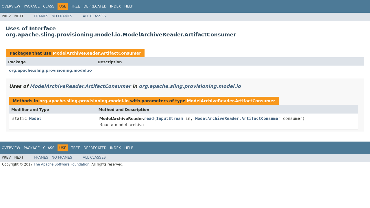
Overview (11, 6)
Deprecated (95, 6)
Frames (41, 16)
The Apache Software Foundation (61, 164)
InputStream (169, 118)
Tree (75, 6)
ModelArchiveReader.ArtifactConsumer (97, 53)
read (149, 118)
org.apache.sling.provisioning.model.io (50, 70)
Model (35, 118)
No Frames (62, 16)
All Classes (94, 16)
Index (115, 6)
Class (48, 6)
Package (32, 6)
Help (128, 6)
